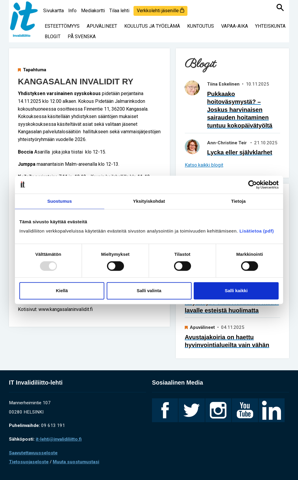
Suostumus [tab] (59, 201)
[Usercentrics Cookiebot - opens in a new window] (252, 184)
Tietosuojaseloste (29, 461)
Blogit (52, 36)
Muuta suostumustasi (76, 461)
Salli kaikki (236, 290)
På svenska (82, 36)
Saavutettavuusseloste (33, 453)
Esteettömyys (62, 26)
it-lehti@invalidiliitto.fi (59, 439)
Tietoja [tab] (238, 201)
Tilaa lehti (119, 10)
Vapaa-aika (234, 26)
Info (72, 10)
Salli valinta (149, 290)
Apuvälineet (102, 26)
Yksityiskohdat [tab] (149, 201)
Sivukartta (53, 10)
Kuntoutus (200, 26)
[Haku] (280, 7)
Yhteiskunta (270, 26)
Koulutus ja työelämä (152, 26)
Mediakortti (93, 10)
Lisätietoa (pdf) (256, 230)
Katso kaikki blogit (204, 165)
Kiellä (62, 290)
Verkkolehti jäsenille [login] (160, 10)
